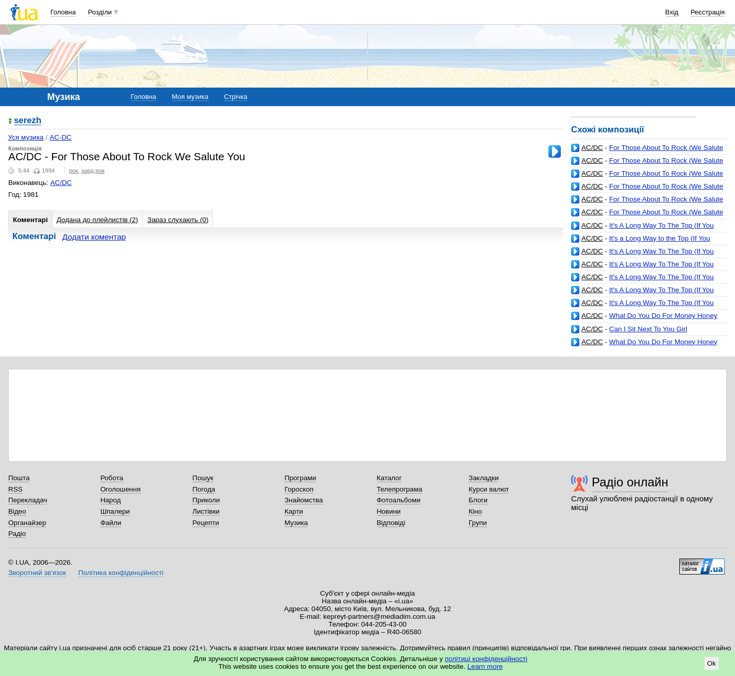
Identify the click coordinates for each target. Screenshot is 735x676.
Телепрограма (400, 489)
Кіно (475, 511)
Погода (203, 489)
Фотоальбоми (399, 500)
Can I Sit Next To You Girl (648, 329)
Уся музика (26, 137)
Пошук (202, 478)
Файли (111, 523)
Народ (111, 500)
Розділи (100, 12)
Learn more (485, 666)
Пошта (18, 478)
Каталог (389, 478)
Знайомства (304, 500)
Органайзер (27, 523)
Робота (112, 478)
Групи (478, 523)
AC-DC (60, 137)
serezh (27, 120)
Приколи (206, 500)
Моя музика (190, 96)
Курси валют (489, 489)
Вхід (672, 12)
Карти (294, 511)
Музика (296, 523)
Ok (711, 663)
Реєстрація (708, 12)
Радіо (17, 533)
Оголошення (121, 489)
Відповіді (391, 523)
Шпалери (115, 511)
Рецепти (205, 523)
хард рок (93, 170)
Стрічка (235, 96)
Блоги (478, 500)
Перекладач (27, 500)
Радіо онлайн (630, 482)
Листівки (206, 511)
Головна (63, 12)
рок (73, 170)
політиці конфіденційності (486, 659)
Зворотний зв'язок (37, 573)
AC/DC (592, 147)
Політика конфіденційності (120, 573)
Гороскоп (299, 489)
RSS (15, 489)
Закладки (483, 478)
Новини (389, 511)
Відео (17, 511)
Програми (300, 478)
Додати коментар (94, 236)
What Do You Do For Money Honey (663, 315)
